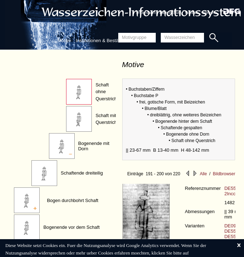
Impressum (145, 12)
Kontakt (191, 12)
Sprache (209, 12)
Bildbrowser (224, 173)
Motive (64, 40)
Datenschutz (170, 12)
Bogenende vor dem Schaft (71, 227)
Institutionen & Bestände (101, 40)
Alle (203, 173)
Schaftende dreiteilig (82, 173)
